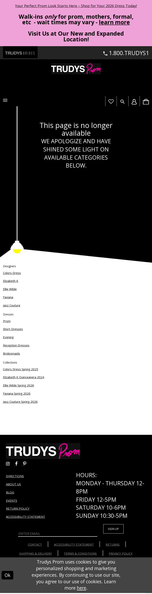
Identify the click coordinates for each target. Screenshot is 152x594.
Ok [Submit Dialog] (7, 576)
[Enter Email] (57, 534)
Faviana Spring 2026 (16, 393)
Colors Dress (12, 273)
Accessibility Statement (25, 517)
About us (13, 484)
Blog (10, 492)
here (81, 589)
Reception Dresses (16, 345)
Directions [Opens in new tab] (15, 476)
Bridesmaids (11, 353)
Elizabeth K (10, 281)
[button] (5, 100)
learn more (114, 22)
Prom (7, 321)
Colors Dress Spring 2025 (20, 369)
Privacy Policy (121, 554)
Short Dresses (13, 329)
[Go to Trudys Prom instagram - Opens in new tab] (10, 463)
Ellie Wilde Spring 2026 (18, 385)
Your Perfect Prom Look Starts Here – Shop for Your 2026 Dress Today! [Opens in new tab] (76, 5)
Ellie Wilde (10, 289)
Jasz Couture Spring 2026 (20, 402)
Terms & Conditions (80, 554)
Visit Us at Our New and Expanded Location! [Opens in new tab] (76, 36)
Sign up (115, 529)
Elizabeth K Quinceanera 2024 (23, 377)
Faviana (8, 297)
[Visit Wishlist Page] (111, 101)
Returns (113, 545)
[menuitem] (146, 101)
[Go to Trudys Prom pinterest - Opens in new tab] (26, 463)
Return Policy (17, 508)
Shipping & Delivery (35, 554)
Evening (8, 337)
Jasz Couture (11, 305)
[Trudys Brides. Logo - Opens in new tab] (20, 52)
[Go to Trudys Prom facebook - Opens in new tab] (19, 463)
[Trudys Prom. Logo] (76, 68)
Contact (35, 545)
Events (11, 500)
